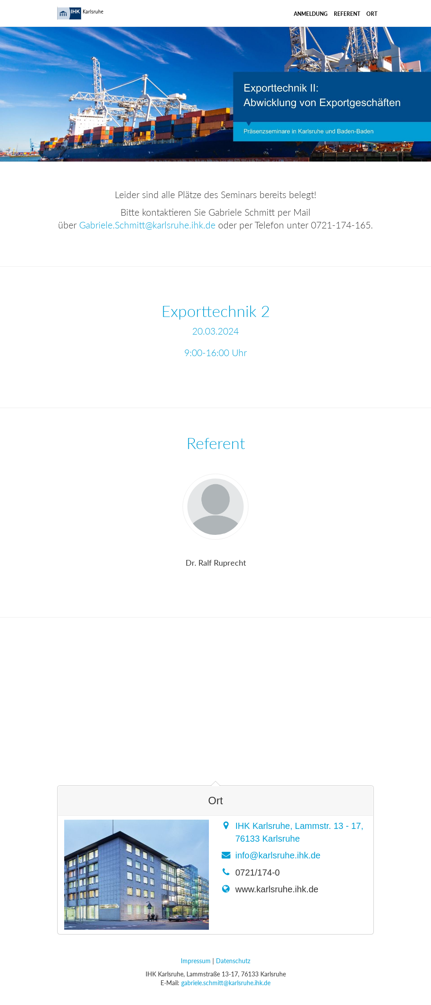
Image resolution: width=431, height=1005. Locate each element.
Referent (347, 14)
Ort (371, 14)
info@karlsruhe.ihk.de (278, 855)
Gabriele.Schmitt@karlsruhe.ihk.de (147, 224)
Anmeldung (311, 14)
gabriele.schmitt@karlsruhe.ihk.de (225, 983)
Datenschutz (233, 961)
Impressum (196, 961)
